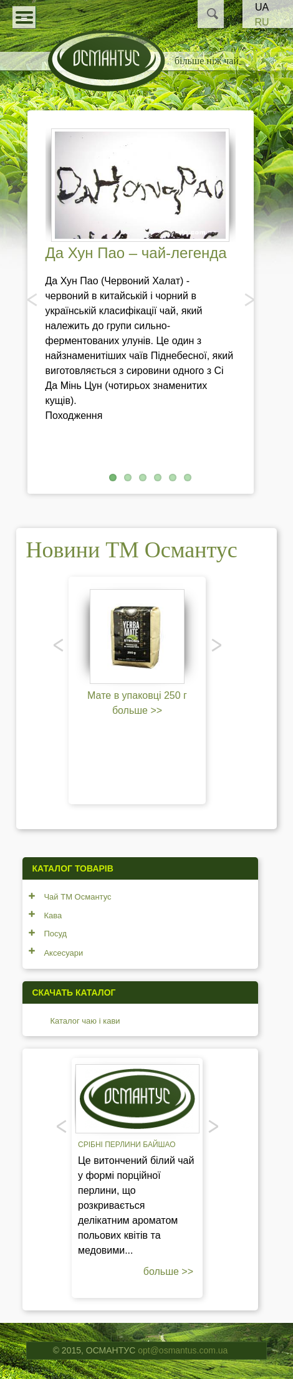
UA (262, 7)
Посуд (55, 933)
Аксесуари (63, 953)
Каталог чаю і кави (85, 1021)
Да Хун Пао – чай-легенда (136, 252)
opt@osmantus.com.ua (183, 1350)
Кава (53, 915)
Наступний (248, 299)
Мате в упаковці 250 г (137, 695)
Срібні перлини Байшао (127, 1144)
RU (261, 22)
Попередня (33, 299)
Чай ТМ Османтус (77, 896)
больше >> (137, 710)
